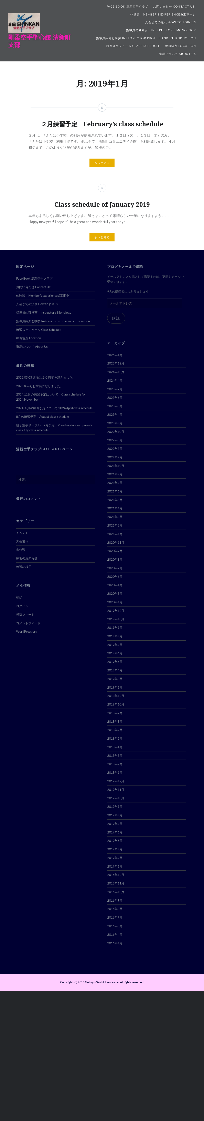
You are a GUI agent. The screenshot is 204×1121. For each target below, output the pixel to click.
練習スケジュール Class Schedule (133, 46)
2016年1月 (114, 943)
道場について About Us (177, 54)
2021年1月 (114, 534)
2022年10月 (115, 431)
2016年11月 (115, 883)
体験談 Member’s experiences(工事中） (163, 14)
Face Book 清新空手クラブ (127, 6)
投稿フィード (25, 614)
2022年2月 (114, 457)
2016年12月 (115, 875)
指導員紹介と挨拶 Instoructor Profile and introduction (146, 38)
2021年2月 (114, 525)
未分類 (20, 549)
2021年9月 (114, 474)
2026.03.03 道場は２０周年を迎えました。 (45, 377)
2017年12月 (115, 781)
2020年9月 (114, 551)
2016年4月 (114, 934)
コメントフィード (28, 623)
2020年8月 (114, 559)
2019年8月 (114, 636)
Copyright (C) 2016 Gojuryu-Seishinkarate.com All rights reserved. (102, 982)
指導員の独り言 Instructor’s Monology (161, 30)
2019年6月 (114, 653)
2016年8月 (114, 909)
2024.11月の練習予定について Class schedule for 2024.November (51, 396)
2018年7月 (114, 730)
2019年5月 (114, 661)
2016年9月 (114, 900)
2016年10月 (115, 892)
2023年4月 (114, 414)
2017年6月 (114, 832)
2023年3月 (114, 423)
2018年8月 (114, 721)
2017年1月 (114, 866)
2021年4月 (114, 508)
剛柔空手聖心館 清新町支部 (39, 41)
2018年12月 (115, 696)
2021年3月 (114, 517)
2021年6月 (114, 491)
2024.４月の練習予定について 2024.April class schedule (54, 408)
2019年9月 (114, 627)
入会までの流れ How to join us (170, 22)
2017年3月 (114, 849)
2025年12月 (115, 363)
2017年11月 (115, 789)
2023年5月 (114, 406)
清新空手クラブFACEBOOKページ (44, 449)
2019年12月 (115, 610)
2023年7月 (114, 389)
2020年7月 (114, 568)
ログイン (22, 606)
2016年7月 (114, 917)
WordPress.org (26, 631)
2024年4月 (114, 380)
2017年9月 (114, 806)
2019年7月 (114, 645)
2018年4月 (114, 747)
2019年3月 (114, 679)
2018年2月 (114, 764)
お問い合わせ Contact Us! (174, 6)
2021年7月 (114, 482)
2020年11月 (115, 542)
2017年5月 (114, 840)
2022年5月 (114, 440)
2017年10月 (115, 798)
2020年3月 (114, 593)
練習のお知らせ (26, 558)
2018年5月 (114, 738)
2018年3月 (114, 755)
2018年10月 (115, 704)
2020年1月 (114, 602)
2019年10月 (115, 619)
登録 (19, 597)
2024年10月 (115, 372)
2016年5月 (114, 926)
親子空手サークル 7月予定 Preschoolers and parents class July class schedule (54, 427)
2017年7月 (114, 823)
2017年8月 (114, 815)
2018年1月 (114, 772)
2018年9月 (114, 713)
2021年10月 (115, 466)
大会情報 (22, 541)
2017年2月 (114, 858)
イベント (22, 532)
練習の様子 (23, 567)
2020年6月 (114, 576)
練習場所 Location (180, 46)
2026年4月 (114, 355)
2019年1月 (114, 687)
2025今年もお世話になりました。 (39, 386)
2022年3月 (114, 448)
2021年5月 (114, 500)
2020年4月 (114, 585)
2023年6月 (114, 397)
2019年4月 (114, 670)
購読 (116, 318)
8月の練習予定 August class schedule (42, 416)
